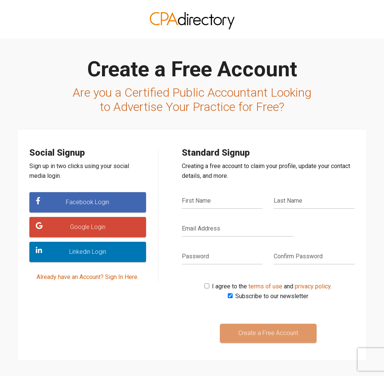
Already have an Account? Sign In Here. (88, 276)
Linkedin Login (71, 251)
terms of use (265, 286)
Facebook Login (72, 201)
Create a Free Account (268, 333)
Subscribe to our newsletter (271, 296)
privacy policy (313, 286)
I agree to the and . (272, 286)
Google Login (70, 226)
